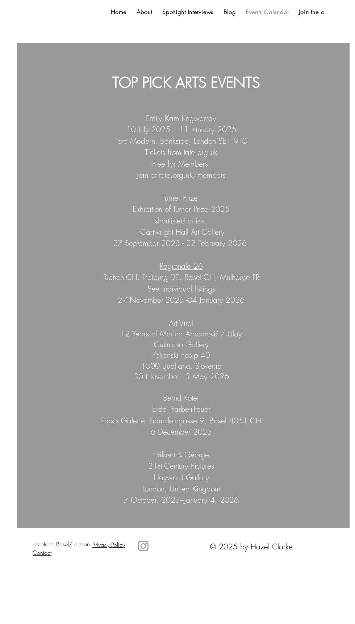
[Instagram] (143, 546)
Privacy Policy (108, 545)
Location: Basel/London (61, 544)
